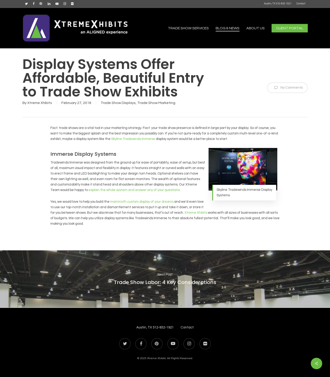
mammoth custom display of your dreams (141, 201)
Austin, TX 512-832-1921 (155, 327)
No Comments (287, 87)
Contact (187, 327)
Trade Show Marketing (156, 103)
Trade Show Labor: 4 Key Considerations (165, 279)
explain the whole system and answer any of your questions (134, 190)
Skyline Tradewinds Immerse (133, 139)
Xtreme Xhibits (39, 103)
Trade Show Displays (118, 103)
